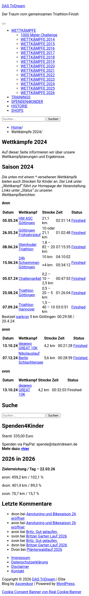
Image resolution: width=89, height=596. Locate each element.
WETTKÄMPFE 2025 (38, 88)
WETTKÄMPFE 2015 (38, 44)
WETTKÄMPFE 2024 (38, 84)
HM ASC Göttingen (27, 220)
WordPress (65, 583)
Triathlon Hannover (27, 307)
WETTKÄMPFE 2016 (38, 48)
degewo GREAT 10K (28, 345)
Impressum (20, 558)
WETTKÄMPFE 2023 (38, 79)
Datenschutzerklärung (29, 562)
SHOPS (17, 110)
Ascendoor (24, 583)
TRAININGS (21, 97)
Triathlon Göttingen (27, 292)
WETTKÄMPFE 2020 (38, 66)
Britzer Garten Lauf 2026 (46, 536)
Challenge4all (30, 278)
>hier (25, 448)
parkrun (22, 316)
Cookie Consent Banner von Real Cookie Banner (41, 592)
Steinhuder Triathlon (28, 246)
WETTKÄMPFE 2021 (38, 70)
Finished (78, 220)
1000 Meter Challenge (39, 35)
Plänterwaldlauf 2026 (44, 549)
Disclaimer (20, 566)
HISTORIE (19, 106)
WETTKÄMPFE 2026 (38, 93)
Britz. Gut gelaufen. (42, 532)
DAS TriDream (13, 6)
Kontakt (17, 571)
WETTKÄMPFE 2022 (38, 75)
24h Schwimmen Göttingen (29, 262)
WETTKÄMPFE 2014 (38, 39)
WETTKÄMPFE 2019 (38, 61)
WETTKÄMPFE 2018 (38, 57)
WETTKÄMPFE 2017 (38, 53)
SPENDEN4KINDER (27, 101)
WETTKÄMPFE (23, 30)
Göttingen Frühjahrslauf (30, 232)
